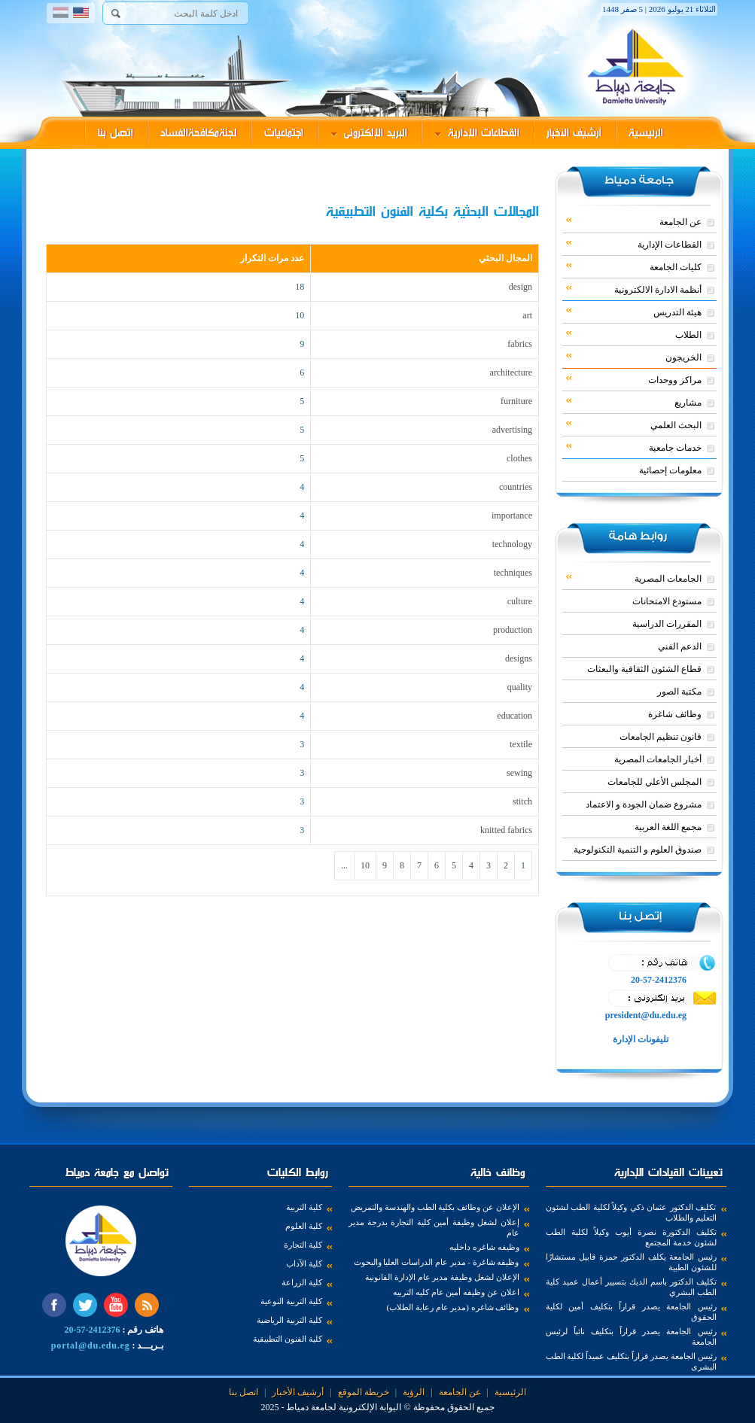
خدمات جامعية (634, 447)
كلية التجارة (303, 1244)
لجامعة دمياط (311, 1407)
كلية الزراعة (302, 1282)
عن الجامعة (634, 221)
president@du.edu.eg (646, 1015)
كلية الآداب (304, 1263)
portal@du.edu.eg (90, 1345)
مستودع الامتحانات (667, 601)
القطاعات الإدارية (476, 132)
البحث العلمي (634, 424)
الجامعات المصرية (634, 578)
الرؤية (414, 1392)
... (344, 865)
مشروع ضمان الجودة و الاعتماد (644, 804)
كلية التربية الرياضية (289, 1319)
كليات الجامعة (634, 266)
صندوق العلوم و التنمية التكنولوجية (638, 849)
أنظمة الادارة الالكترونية (634, 289)
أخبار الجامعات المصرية (658, 759)
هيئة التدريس (634, 312)
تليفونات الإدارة (639, 1039)
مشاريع (634, 402)
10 (365, 865)
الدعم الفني (680, 646)
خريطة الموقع (363, 1392)
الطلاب (634, 334)
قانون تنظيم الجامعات (661, 736)
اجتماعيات (283, 132)
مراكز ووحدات (634, 379)
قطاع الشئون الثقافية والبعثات (644, 669)
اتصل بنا (243, 1392)
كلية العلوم (303, 1225)
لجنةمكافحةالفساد (198, 132)
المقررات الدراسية (667, 624)
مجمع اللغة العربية (668, 827)
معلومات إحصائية (670, 470)
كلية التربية (304, 1207)
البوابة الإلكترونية (370, 1407)
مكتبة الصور (679, 691)
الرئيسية (646, 132)
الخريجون (634, 357)
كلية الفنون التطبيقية (287, 1338)
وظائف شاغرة (675, 714)
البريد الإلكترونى (368, 132)
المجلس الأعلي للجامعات (654, 782)
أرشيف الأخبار (573, 132)
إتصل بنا (115, 132)
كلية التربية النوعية (291, 1301)
